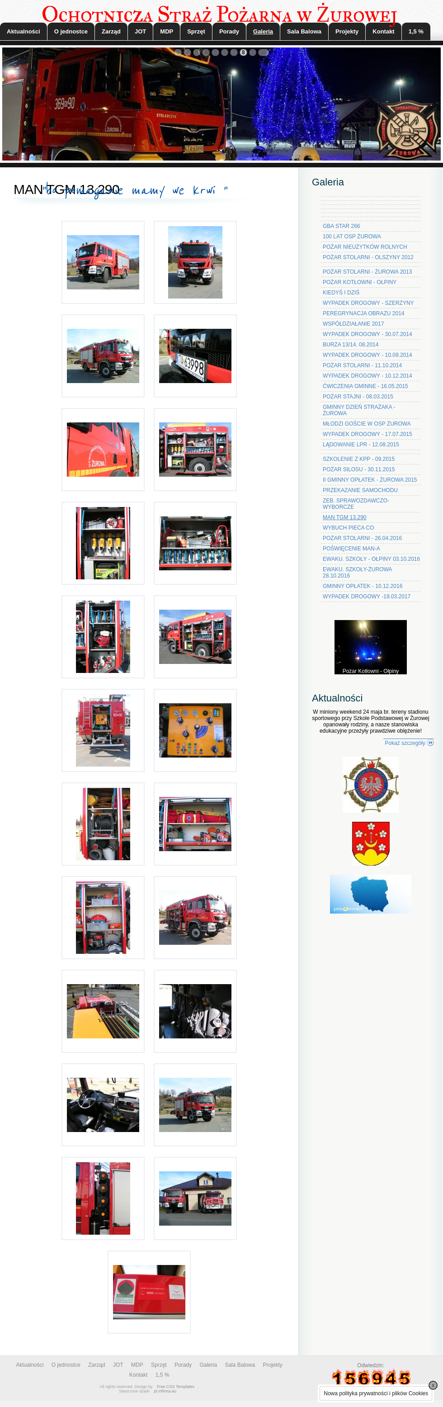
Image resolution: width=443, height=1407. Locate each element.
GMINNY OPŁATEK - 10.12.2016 (362, 586)
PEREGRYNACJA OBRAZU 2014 (364, 313)
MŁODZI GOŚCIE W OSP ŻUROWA (367, 424)
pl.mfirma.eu (165, 1391)
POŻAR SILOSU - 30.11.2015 (359, 469)
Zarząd (111, 31)
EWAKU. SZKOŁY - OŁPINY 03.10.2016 (371, 559)
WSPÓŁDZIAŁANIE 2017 (353, 324)
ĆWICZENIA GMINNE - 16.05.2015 (365, 386)
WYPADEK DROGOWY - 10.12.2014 (367, 376)
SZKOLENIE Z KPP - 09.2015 (359, 459)
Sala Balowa (304, 31)
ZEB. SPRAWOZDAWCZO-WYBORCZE (356, 503)
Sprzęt (196, 31)
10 (263, 52)
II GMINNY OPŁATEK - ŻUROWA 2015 (370, 480)
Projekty (346, 31)
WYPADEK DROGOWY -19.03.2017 (366, 596)
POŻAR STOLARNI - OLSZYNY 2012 (368, 257)
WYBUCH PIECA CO (348, 528)
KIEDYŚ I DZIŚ (341, 292)
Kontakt (383, 31)
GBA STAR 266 (341, 226)
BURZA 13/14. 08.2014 (350, 344)
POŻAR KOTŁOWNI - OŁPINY (359, 282)
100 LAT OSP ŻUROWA (352, 236)
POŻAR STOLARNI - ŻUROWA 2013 (367, 272)
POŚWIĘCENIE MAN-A (351, 548)
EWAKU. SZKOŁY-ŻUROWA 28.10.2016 (357, 572)
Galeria (263, 31)
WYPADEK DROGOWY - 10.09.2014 (367, 355)
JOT (140, 31)
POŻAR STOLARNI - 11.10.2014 (362, 365)
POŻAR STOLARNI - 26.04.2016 (362, 538)
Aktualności (23, 31)
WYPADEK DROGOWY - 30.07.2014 (367, 334)
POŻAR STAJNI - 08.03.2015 (358, 396)
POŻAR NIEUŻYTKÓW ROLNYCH (365, 247)
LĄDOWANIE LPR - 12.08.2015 (361, 444)
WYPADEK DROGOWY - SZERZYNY (368, 303)
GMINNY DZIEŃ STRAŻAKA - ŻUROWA (359, 410)
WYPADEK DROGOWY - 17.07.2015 (367, 434)
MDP (166, 31)
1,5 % (416, 31)
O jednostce (71, 31)
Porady (229, 31)
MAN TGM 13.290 (344, 517)
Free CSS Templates (175, 1386)
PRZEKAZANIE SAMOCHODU (360, 490)
